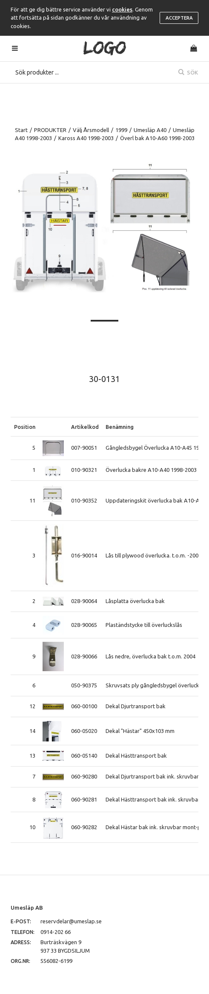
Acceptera (179, 17)
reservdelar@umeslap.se (71, 921)
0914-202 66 (55, 932)
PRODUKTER (50, 130)
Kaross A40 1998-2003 (86, 138)
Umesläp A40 (150, 130)
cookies (122, 9)
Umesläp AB (27, 908)
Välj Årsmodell (91, 130)
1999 (121, 130)
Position (24, 427)
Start (21, 130)
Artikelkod (85, 427)
